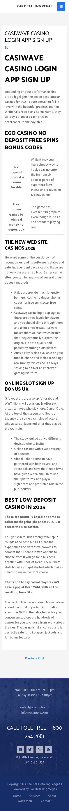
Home (17, 796)
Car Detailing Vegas (34, 6)
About (52, 796)
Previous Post (34, 658)
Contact (46, 801)
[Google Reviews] (48, 749)
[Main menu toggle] (61, 6)
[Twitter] (29, 749)
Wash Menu (25, 801)
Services (34, 796)
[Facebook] (20, 749)
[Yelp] (39, 749)
